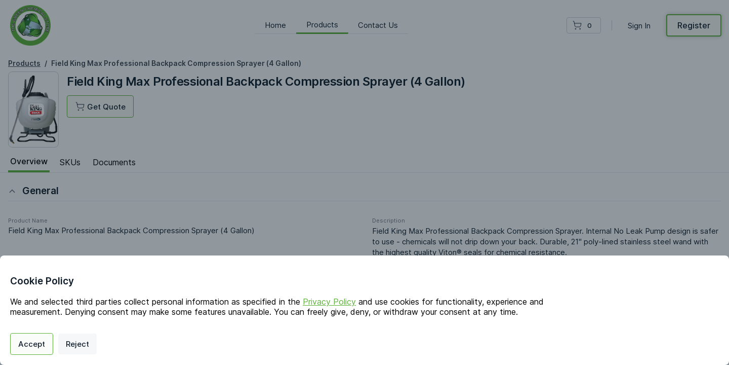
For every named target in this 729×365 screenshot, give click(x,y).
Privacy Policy (329, 302)
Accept (31, 344)
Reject (77, 344)
